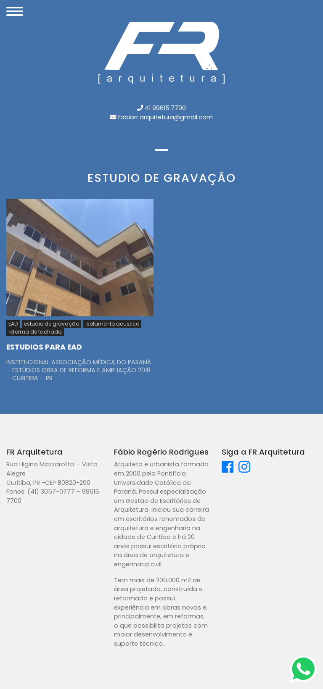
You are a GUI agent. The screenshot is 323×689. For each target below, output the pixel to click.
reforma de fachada (35, 331)
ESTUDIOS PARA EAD (44, 347)
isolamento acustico (112, 323)
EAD (13, 323)
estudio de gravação (51, 323)
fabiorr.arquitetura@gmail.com (165, 117)
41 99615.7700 (165, 108)
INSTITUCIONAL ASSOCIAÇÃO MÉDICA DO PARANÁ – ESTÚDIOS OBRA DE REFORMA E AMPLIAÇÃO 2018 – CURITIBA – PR (78, 370)
